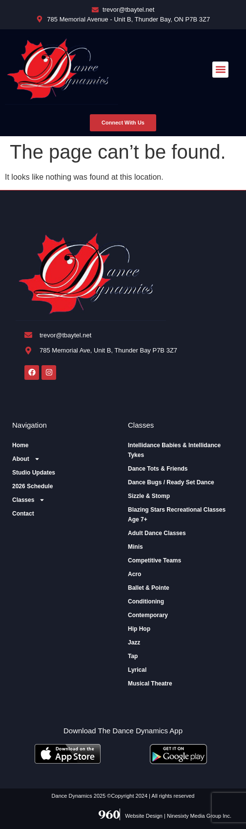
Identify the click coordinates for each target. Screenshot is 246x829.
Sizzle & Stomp (149, 496)
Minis (135, 546)
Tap (133, 656)
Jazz (134, 642)
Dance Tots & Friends (157, 468)
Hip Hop (139, 628)
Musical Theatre (150, 683)
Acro (134, 574)
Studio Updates (33, 472)
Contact (23, 513)
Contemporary (148, 615)
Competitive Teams (154, 560)
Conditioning (146, 601)
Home (20, 445)
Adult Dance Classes (157, 533)
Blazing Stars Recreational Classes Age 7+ (177, 514)
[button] (220, 70)
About (26, 459)
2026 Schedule (32, 486)
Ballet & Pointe (148, 587)
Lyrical (137, 669)
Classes (28, 500)
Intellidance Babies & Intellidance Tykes (174, 450)
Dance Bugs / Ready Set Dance (171, 482)
